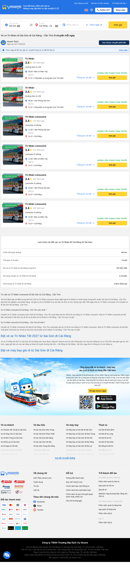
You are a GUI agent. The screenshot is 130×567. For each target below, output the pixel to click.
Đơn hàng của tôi (81, 3)
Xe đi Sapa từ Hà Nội (9, 446)
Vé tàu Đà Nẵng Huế (41, 450)
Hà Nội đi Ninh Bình (106, 430)
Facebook (41, 502)
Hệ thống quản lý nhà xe (109, 478)
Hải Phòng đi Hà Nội (107, 454)
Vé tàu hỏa (39, 425)
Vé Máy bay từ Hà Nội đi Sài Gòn (79, 430)
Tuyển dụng (38, 482)
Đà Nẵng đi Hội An (106, 446)
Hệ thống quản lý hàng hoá (111, 501)
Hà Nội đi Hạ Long (106, 434)
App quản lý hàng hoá (107, 509)
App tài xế (102, 490)
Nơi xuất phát (13, 23)
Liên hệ (36, 490)
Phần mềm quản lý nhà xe (109, 482)
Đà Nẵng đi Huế (105, 450)
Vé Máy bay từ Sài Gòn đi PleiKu (79, 450)
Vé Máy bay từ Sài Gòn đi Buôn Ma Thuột (80, 455)
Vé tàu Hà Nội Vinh (40, 454)
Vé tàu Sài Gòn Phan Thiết (44, 434)
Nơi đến (42, 23)
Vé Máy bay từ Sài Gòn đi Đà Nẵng (80, 442)
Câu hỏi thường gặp (74, 501)
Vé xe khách (7, 425)
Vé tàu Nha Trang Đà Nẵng (44, 446)
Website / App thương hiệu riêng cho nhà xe (113, 495)
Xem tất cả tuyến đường (65, 458)
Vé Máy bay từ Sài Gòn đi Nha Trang (80, 434)
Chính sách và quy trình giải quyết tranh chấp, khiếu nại (79, 495)
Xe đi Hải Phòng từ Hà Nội (11, 450)
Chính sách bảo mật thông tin (77, 486)
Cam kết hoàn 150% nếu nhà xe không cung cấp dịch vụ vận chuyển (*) (39, 7)
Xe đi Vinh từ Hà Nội (9, 454)
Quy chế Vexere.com (74, 482)
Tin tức (36, 486)
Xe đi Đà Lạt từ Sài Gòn (10, 442)
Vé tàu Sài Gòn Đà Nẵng (43, 438)
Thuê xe (103, 425)
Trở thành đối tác (119, 3)
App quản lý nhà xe (106, 486)
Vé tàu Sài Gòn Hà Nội (42, 442)
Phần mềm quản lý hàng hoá (110, 505)
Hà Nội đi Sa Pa (105, 438)
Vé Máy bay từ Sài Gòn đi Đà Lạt (79, 446)
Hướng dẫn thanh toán (75, 478)
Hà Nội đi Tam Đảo (106, 442)
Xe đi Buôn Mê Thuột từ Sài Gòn (13, 430)
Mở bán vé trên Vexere (100, 3)
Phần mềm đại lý (105, 513)
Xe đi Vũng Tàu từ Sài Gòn (11, 434)
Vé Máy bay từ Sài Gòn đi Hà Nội (79, 438)
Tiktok (39, 506)
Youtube (40, 510)
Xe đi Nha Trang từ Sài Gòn (12, 438)
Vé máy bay (72, 425)
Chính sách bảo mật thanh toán (78, 490)
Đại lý (101, 519)
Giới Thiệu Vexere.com (42, 478)
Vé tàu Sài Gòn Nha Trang (43, 430)
